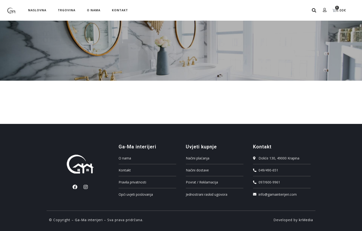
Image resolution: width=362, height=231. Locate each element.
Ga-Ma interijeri (89, 220)
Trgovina (66, 10)
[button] (314, 10)
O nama (93, 10)
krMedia (306, 220)
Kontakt (120, 10)
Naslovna (37, 10)
